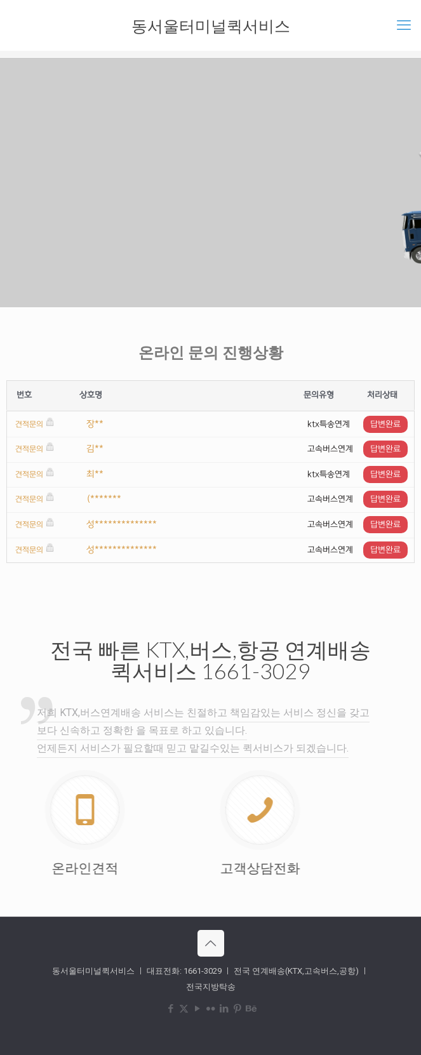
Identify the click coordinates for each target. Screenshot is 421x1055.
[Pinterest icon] (237, 1008)
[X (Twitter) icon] (184, 1008)
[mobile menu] (404, 25)
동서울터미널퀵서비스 (210, 25)
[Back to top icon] (210, 943)
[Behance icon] (250, 1008)
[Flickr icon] (210, 1008)
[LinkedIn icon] (224, 1008)
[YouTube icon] (197, 1008)
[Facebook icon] (170, 1008)
